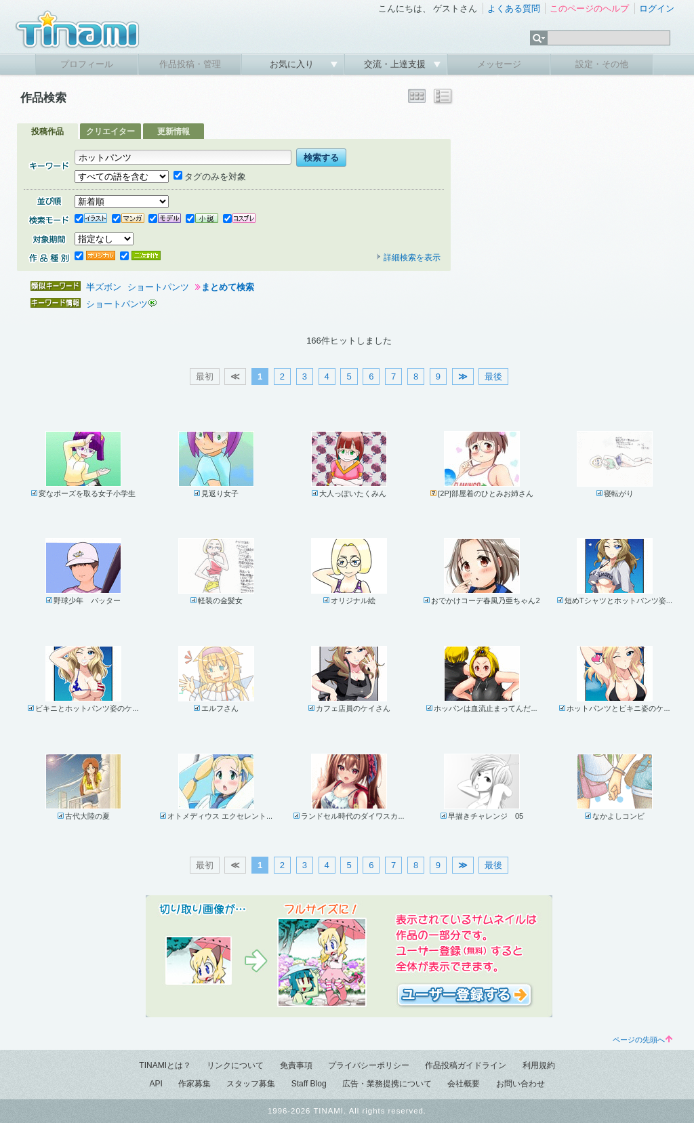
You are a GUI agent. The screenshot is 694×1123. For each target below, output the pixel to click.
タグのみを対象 (210, 176)
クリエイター (110, 131)
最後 (493, 376)
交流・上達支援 (396, 64)
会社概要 (463, 1083)
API (155, 1083)
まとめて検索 (227, 287)
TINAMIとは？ (165, 1065)
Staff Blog (309, 1083)
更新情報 (173, 131)
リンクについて (235, 1065)
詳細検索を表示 (408, 257)
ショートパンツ (158, 287)
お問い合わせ (520, 1083)
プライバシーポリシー (368, 1065)
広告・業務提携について (387, 1083)
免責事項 (296, 1065)
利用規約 (539, 1065)
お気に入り (293, 64)
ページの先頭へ (642, 1040)
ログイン (656, 8)
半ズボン (103, 287)
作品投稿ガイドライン (465, 1065)
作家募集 (194, 1083)
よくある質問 (513, 8)
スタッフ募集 (250, 1083)
